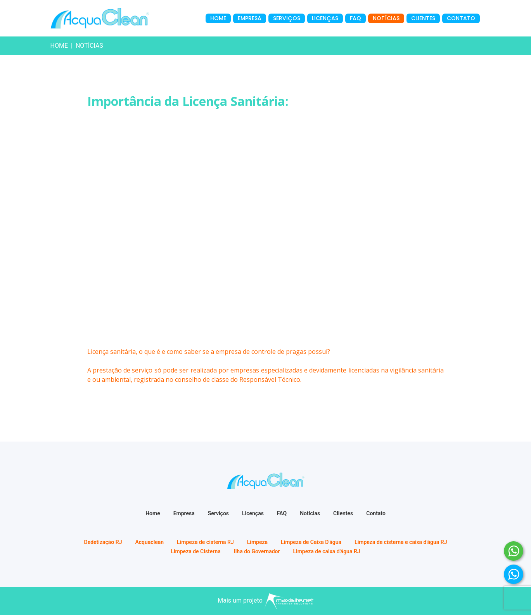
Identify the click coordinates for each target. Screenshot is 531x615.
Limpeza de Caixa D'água (311, 542)
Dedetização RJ (103, 542)
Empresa (184, 513)
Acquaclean (149, 542)
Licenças (253, 513)
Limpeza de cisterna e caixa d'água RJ (401, 542)
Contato (376, 513)
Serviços (218, 513)
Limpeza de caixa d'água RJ (326, 551)
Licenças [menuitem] (325, 18)
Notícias (310, 513)
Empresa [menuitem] (249, 18)
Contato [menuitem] (461, 18)
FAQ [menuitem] (355, 18)
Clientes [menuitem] (423, 18)
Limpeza (257, 542)
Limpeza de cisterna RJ (205, 542)
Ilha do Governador (257, 551)
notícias (89, 45)
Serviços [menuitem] (286, 18)
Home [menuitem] (218, 18)
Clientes (343, 513)
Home (59, 45)
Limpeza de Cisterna (195, 551)
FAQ (282, 513)
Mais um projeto (265, 600)
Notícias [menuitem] (386, 18)
